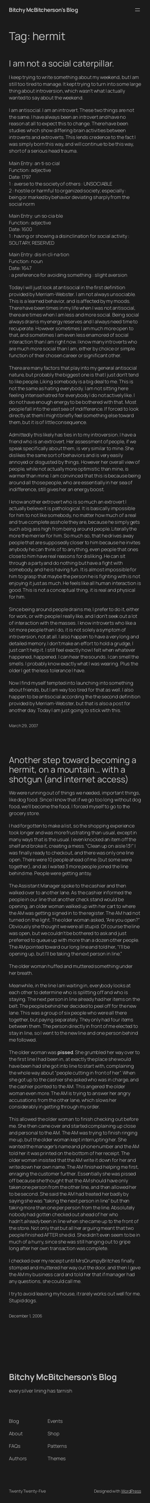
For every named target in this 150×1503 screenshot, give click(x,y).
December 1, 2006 (25, 1316)
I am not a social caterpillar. (61, 63)
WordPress (131, 1491)
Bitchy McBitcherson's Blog (43, 10)
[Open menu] (137, 9)
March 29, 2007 (23, 725)
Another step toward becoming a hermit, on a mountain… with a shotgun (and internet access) (72, 769)
